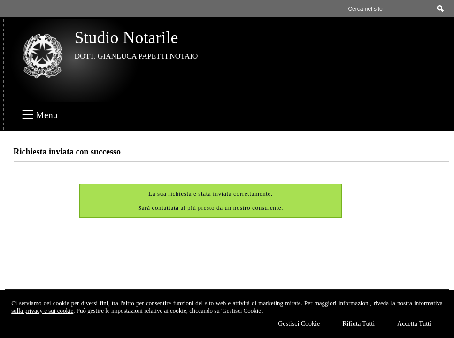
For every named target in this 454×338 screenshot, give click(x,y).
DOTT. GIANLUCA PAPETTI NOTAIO (136, 56)
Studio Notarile (126, 37)
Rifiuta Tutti (358, 323)
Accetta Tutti (414, 323)
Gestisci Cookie (299, 323)
